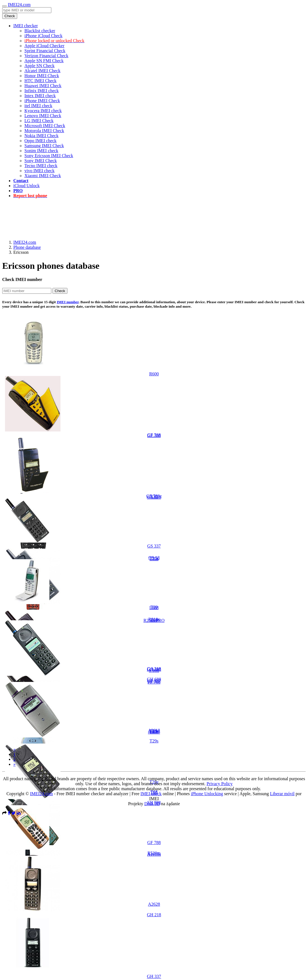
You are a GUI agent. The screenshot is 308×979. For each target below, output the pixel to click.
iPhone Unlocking (207, 793)
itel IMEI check (38, 105)
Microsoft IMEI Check (44, 125)
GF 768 (154, 435)
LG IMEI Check (39, 120)
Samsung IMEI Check (44, 145)
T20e (154, 782)
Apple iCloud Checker (44, 45)
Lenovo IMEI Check (42, 115)
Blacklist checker (39, 30)
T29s (154, 741)
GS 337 (154, 546)
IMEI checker (25, 25)
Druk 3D (152, 803)
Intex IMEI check (40, 95)
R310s (154, 619)
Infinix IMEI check (41, 90)
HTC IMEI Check (40, 80)
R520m (153, 853)
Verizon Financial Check (46, 55)
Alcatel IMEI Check (42, 70)
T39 (154, 607)
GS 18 (154, 557)
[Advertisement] (154, 215)
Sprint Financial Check (44, 50)
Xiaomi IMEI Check (42, 175)
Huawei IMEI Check (42, 85)
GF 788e (154, 496)
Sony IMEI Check (40, 160)
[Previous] (14, 749)
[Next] (14, 764)
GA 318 (154, 668)
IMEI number (68, 302)
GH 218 (154, 914)
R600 (154, 373)
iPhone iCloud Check (43, 35)
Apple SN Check (39, 65)
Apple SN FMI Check (44, 60)
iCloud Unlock (26, 185)
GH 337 (154, 976)
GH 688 (154, 679)
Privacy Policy (219, 783)
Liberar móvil (282, 793)
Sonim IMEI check (41, 150)
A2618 (154, 730)
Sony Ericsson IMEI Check (48, 155)
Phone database (27, 247)
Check (9, 16)
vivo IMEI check (39, 170)
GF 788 (154, 842)
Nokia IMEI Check (41, 135)
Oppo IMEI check (40, 140)
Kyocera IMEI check (43, 110)
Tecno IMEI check (40, 165)
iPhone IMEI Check (42, 100)
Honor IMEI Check (41, 75)
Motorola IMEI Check (44, 130)
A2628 (154, 904)
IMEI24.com (19, 4)
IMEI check (150, 793)
